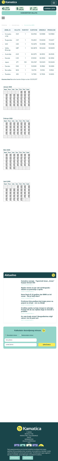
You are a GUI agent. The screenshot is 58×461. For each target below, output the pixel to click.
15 (21, 98)
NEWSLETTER (29, 434)
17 (14, 130)
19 (11, 101)
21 (18, 101)
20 (14, 101)
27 (14, 105)
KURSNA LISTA (50, 8)
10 (14, 127)
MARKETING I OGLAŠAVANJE (29, 435)
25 (18, 133)
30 (25, 105)
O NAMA (29, 432)
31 (14, 168)
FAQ (29, 443)
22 (21, 101)
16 (25, 98)
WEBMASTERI (29, 439)
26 (11, 105)
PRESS (29, 437)
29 (21, 105)
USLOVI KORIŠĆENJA (29, 441)
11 (18, 127)
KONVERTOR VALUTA (29, 13)
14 (18, 98)
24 (14, 133)
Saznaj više (27, 458)
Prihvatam (14, 458)
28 (18, 105)
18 (18, 130)
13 (14, 98)
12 (11, 98)
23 (25, 101)
